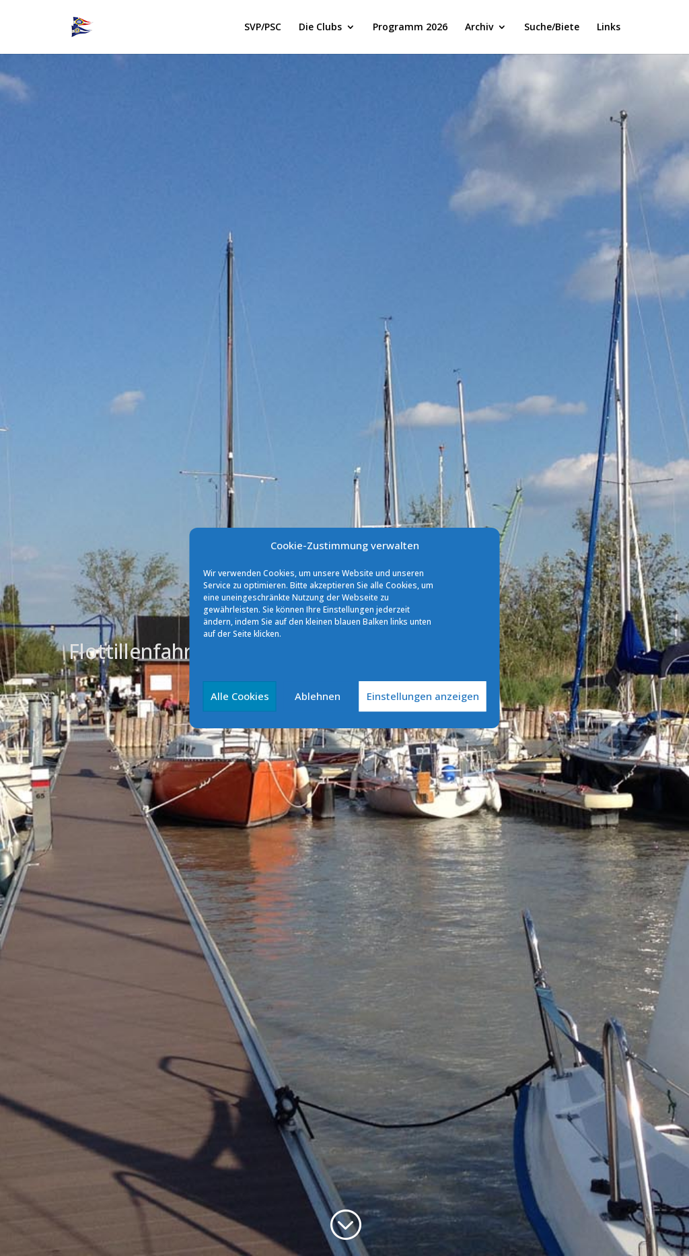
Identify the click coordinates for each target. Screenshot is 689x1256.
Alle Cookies (240, 696)
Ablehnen (317, 696)
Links (608, 27)
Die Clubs (320, 27)
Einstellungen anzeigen (423, 696)
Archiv (479, 27)
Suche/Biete (551, 27)
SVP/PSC (262, 27)
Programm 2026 (410, 27)
